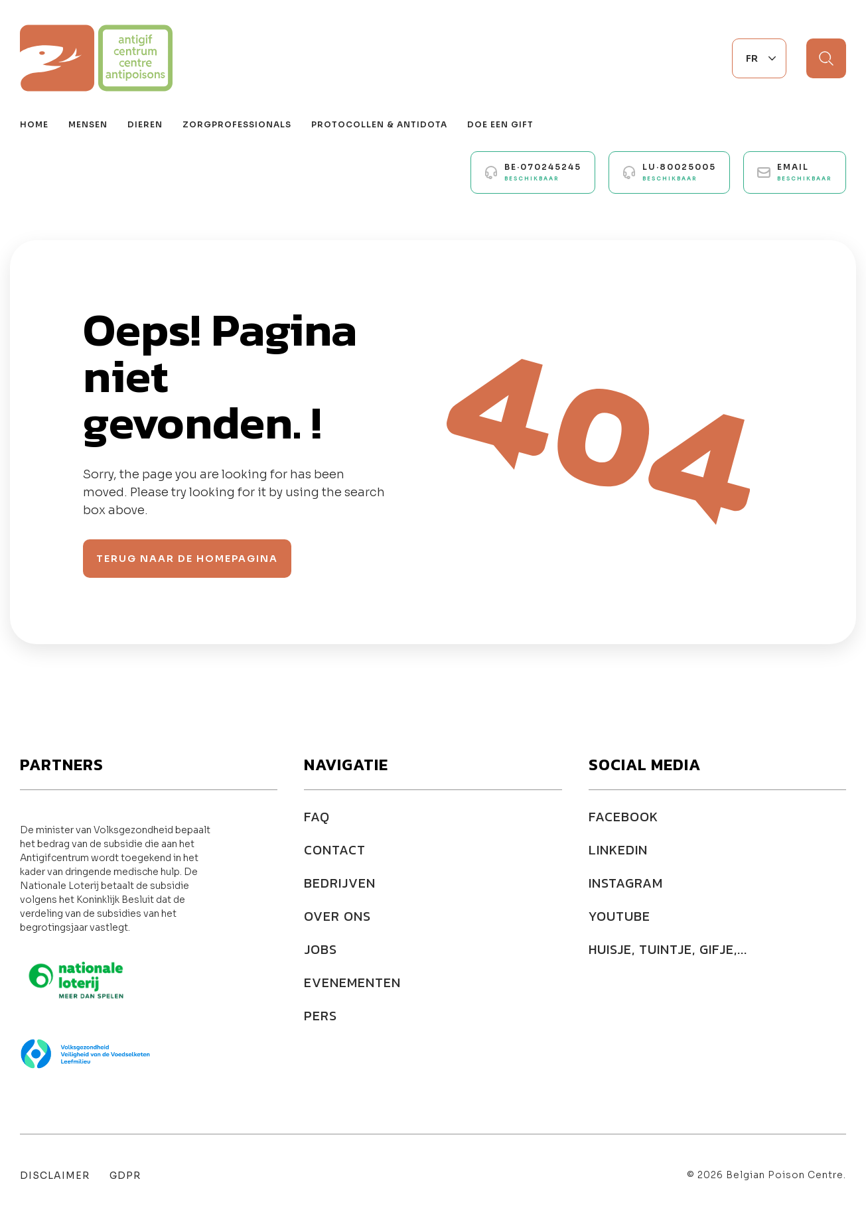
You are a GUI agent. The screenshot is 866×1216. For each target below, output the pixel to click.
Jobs (320, 949)
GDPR (125, 1176)
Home (34, 124)
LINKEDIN (618, 850)
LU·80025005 (679, 172)
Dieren (145, 124)
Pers (320, 1016)
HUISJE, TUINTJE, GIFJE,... (668, 949)
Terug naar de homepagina (187, 559)
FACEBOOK (623, 817)
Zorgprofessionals (236, 124)
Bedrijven (340, 883)
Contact (335, 850)
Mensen (88, 124)
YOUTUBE (619, 916)
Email (804, 172)
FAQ (317, 817)
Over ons (337, 916)
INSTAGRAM (626, 883)
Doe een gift (500, 124)
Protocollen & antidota (379, 124)
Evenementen (352, 982)
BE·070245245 (542, 172)
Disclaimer (55, 1176)
